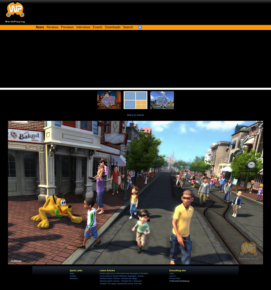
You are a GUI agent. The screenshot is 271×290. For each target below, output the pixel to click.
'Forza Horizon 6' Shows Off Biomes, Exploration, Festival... (122, 276)
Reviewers (74, 278)
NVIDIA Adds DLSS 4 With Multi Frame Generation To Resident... (124, 273)
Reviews (53, 27)
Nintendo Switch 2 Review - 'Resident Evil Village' (118, 278)
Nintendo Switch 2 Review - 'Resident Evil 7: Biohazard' (121, 281)
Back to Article (135, 114)
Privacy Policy (174, 278)
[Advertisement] (135, 60)
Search (128, 27)
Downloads (113, 27)
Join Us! (172, 276)
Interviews (83, 27)
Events (97, 27)
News (72, 273)
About (171, 273)
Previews (67, 27)
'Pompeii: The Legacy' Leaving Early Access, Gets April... (121, 284)
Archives (73, 276)
